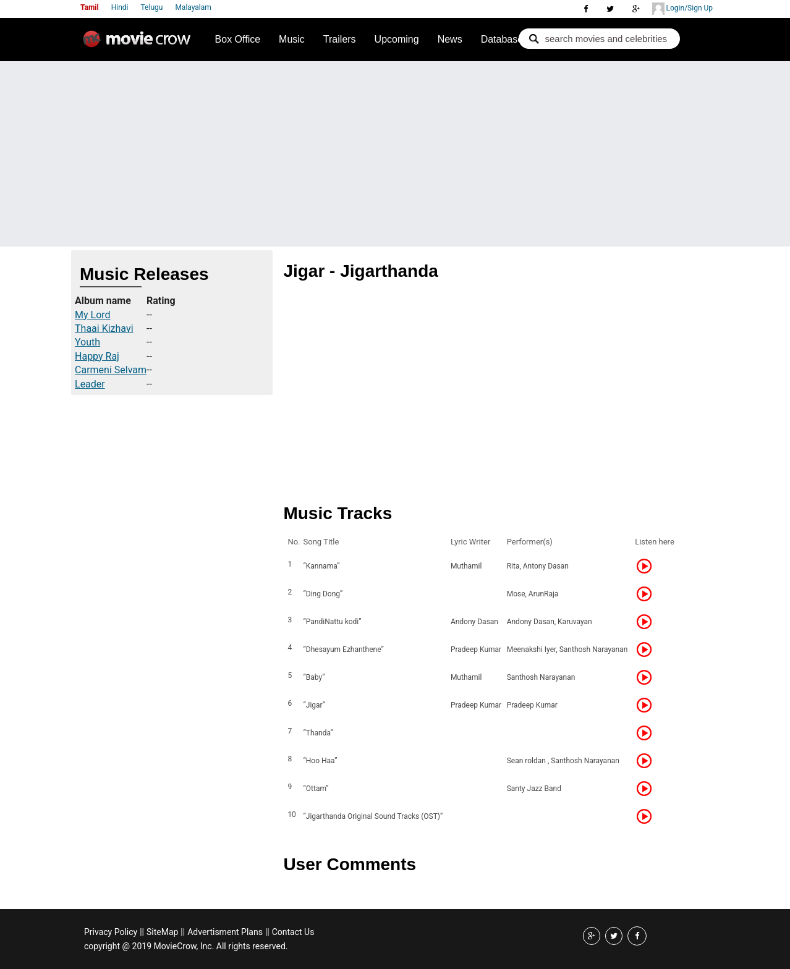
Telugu (152, 7)
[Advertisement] (395, 153)
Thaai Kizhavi (104, 328)
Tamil (89, 7)
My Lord (93, 315)
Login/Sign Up (682, 8)
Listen (648, 566)
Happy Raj (97, 356)
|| (142, 932)
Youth (87, 342)
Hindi (120, 7)
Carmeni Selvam (111, 370)
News (450, 39)
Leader (90, 384)
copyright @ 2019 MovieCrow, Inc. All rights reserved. (186, 946)
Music (292, 39)
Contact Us (293, 932)
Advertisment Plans (225, 932)
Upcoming (397, 39)
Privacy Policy (110, 932)
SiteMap (162, 932)
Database (502, 39)
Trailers (339, 39)
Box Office (238, 39)
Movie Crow (140, 43)
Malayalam (193, 7)
